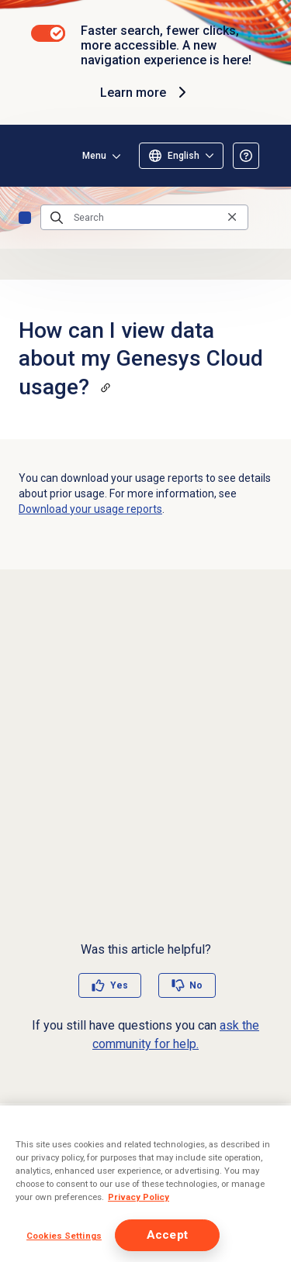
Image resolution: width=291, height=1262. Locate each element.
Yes (119, 985)
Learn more (145, 92)
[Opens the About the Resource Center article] (246, 156)
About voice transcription (92, 1162)
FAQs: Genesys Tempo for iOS (102, 1188)
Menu (94, 155)
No (196, 985)
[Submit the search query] (56, 217)
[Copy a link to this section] (105, 387)
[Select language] (181, 156)
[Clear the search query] (232, 217)
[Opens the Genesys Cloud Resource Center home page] (37, 155)
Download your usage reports (90, 509)
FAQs (25, 217)
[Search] (144, 217)
